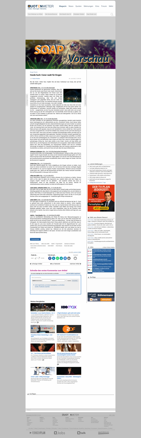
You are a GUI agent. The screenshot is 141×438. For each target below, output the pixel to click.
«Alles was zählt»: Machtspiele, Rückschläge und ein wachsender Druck (99, 231)
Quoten (78, 6)
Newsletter (29, 420)
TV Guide (71, 428)
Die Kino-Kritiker (94, 420)
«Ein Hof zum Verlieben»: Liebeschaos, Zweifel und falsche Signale (101, 227)
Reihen (41, 420)
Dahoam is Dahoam (69, 243)
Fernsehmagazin (41, 428)
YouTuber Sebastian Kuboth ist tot (98, 168)
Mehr (111, 6)
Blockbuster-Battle (94, 422)
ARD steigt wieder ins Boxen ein (97, 177)
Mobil (28, 421)
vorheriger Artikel (36, 264)
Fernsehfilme (81, 428)
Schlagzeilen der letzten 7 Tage (97, 182)
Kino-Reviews (81, 421)
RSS (28, 418)
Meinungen (88, 6)
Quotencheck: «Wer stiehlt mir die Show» (99, 175)
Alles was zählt (45, 243)
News (71, 6)
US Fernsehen (54, 428)
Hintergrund (42, 418)
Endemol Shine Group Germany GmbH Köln (99, 251)
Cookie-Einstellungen (108, 425)
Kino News (31, 428)
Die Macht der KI (65, 14)
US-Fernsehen (55, 425)
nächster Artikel (75, 264)
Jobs (105, 420)
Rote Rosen (59, 245)
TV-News (54, 418)
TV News (59, 428)
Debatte (79, 418)
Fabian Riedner (36, 78)
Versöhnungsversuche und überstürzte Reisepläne (101, 242)
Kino (97, 6)
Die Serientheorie (51, 14)
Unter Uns (33, 247)
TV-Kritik (80, 420)
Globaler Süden (79, 14)
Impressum (106, 426)
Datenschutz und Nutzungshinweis (107, 423)
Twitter (28, 425)
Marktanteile (68, 420)
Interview (41, 421)
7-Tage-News (29, 422)
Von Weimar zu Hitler (35, 14)
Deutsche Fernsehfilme (102, 428)
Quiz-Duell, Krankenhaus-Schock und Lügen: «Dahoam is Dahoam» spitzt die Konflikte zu (100, 170)
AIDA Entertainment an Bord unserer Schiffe (98, 270)
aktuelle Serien (88, 428)
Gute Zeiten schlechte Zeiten (38, 245)
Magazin (62, 6)
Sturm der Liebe (68, 245)
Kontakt (105, 421)
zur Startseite (55, 264)
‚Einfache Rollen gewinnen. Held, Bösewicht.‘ (100, 173)
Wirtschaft (55, 421)
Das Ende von (91, 14)
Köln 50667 (51, 245)
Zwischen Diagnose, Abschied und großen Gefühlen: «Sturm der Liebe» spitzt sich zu (100, 224)
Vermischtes (55, 420)
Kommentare (35, 239)
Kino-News (93, 418)
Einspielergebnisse (95, 421)
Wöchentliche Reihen (69, 418)
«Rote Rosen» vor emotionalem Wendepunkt (99, 234)
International (55, 422)
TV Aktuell (36, 428)
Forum (104, 6)
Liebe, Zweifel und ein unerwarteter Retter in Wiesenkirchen (100, 238)
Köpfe (54, 423)
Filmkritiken (48, 428)
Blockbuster (75, 428)
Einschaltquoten (65, 428)
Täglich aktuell (68, 421)
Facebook (29, 423)
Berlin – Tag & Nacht (57, 243)
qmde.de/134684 (77, 252)
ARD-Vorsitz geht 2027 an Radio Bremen (99, 166)
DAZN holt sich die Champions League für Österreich (100, 179)
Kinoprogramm (94, 428)
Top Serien (110, 428)
